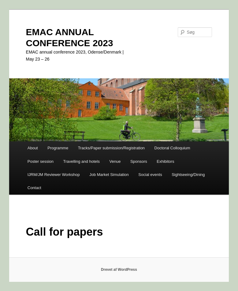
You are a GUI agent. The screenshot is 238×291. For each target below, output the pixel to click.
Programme (57, 148)
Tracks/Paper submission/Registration (111, 148)
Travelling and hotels (81, 161)
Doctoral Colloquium (172, 148)
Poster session (41, 161)
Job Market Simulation (109, 174)
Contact (34, 187)
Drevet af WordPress (119, 269)
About (33, 148)
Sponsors (138, 161)
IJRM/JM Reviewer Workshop (54, 174)
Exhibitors (165, 161)
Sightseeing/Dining (188, 174)
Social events (150, 174)
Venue (115, 161)
